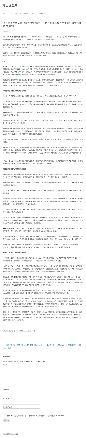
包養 (16, 74)
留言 (5, 365)
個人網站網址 (7, 407)
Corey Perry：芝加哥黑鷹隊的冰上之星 (22, 13)
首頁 (4, 13)
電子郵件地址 (8, 398)
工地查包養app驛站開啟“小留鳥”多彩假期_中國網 (65, 345)
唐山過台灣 (10, 5)
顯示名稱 (6, 390)
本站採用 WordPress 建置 (10, 434)
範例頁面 (42, 13)
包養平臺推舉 (43, 247)
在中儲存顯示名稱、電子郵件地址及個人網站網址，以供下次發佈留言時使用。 (35, 416)
